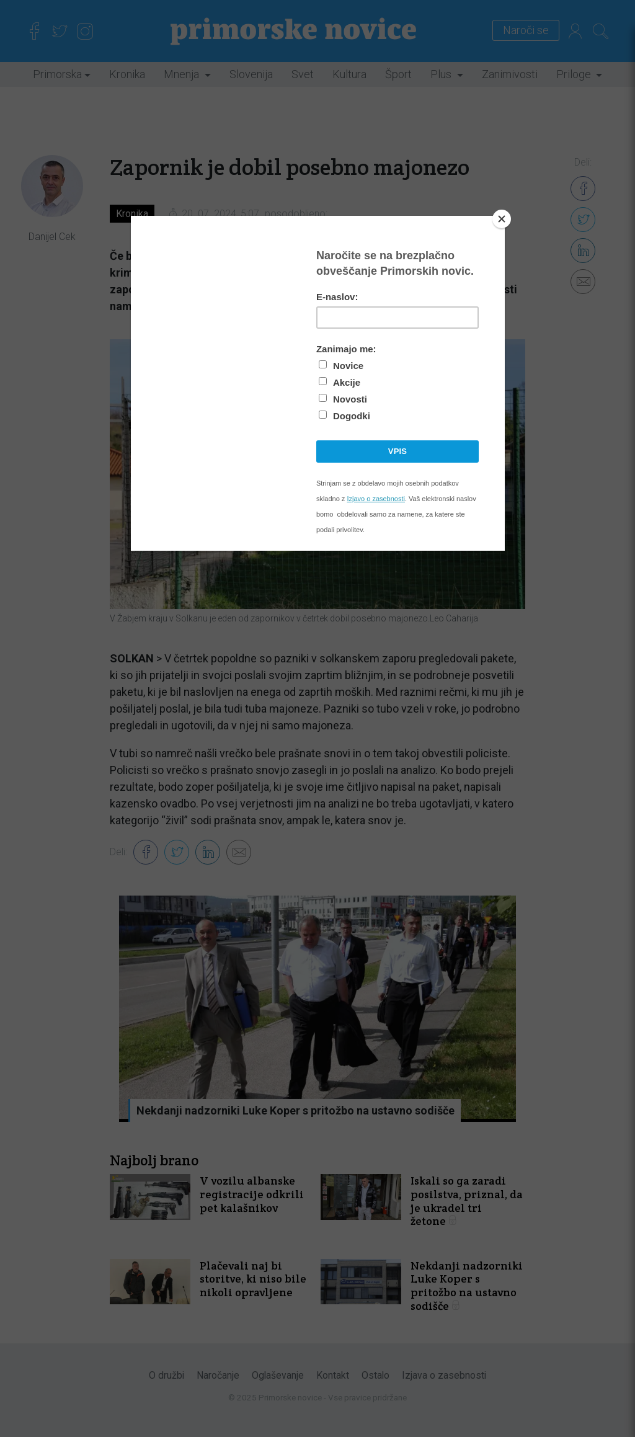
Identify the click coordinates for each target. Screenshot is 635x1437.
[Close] (501, 219)
